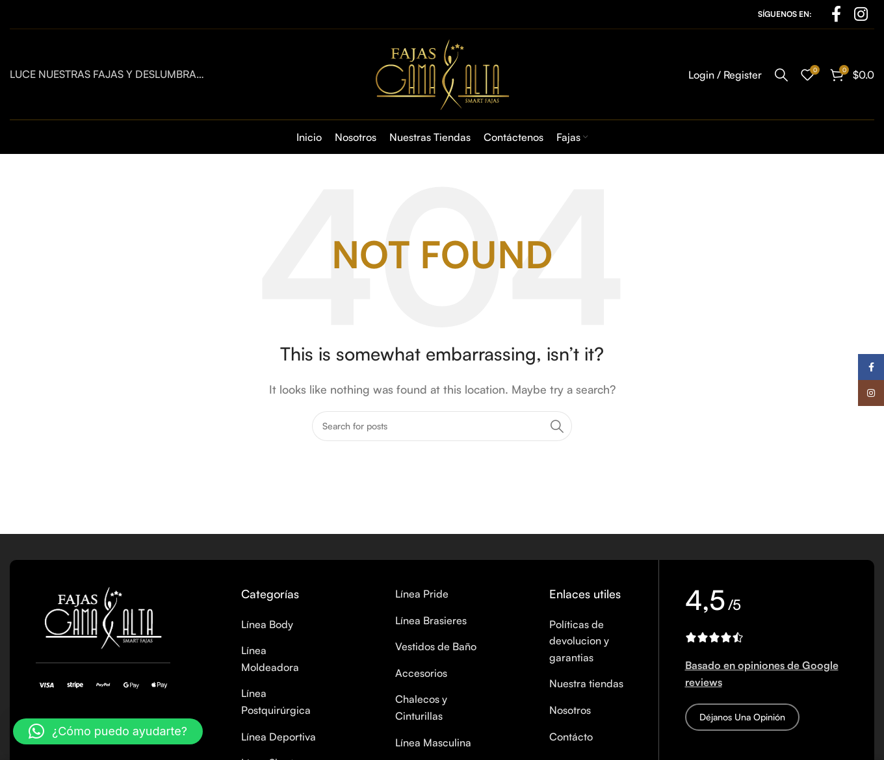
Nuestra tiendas (586, 683)
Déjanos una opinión (742, 716)
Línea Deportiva (278, 736)
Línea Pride (421, 593)
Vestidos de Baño (435, 646)
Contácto (571, 736)
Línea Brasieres (431, 620)
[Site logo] (442, 72)
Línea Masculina (433, 742)
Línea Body (267, 624)
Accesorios (421, 672)
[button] (108, 731)
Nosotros (570, 709)
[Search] (781, 75)
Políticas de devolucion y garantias (579, 641)
